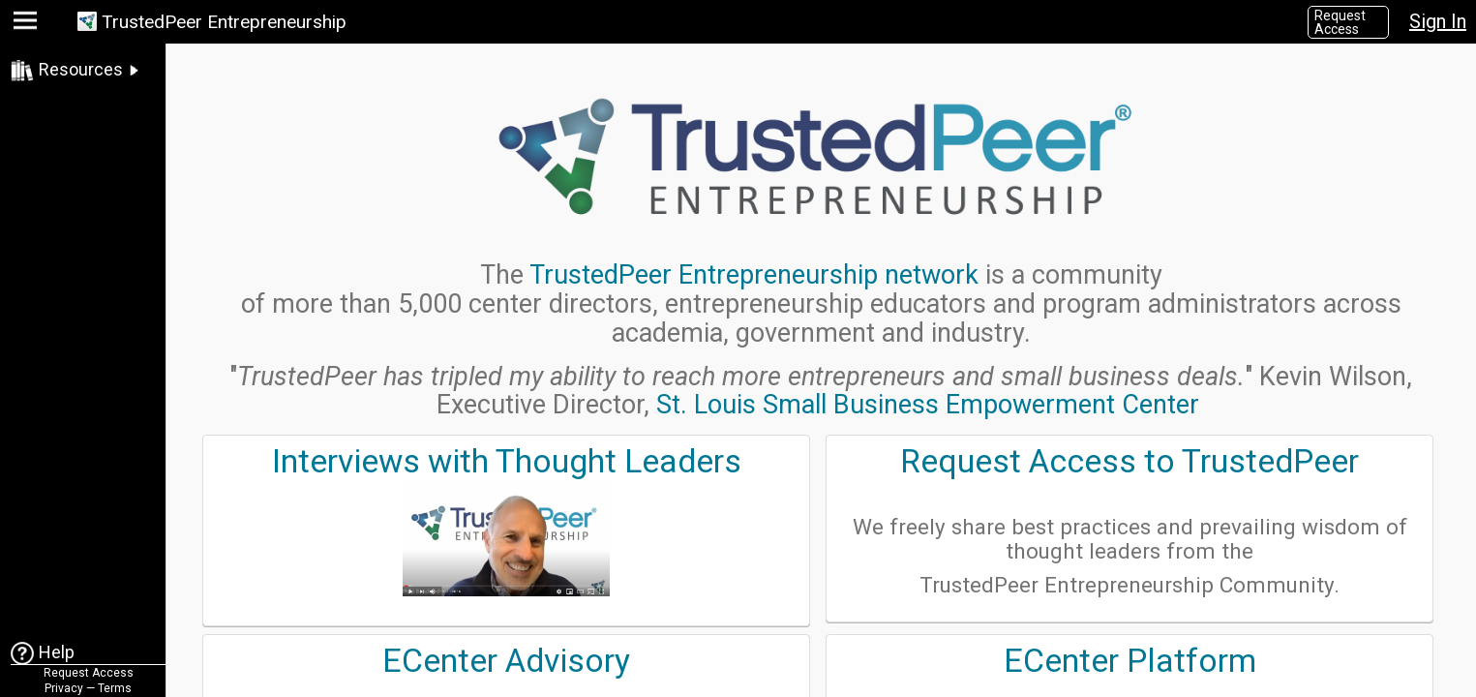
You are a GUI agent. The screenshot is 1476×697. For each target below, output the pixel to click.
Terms (115, 688)
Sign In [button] (1437, 21)
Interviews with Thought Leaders (506, 461)
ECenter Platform (1130, 661)
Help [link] (57, 652)
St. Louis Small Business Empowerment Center (927, 404)
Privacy (64, 688)
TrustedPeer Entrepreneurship (224, 22)
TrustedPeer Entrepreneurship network (754, 274)
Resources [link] (81, 69)
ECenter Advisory (506, 661)
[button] (28, 24)
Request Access (1340, 22)
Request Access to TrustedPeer (1129, 461)
